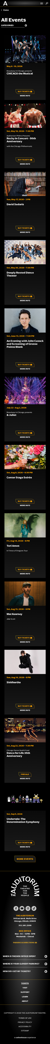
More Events (25, 859)
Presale (25, 774)
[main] (25, 439)
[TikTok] (33, 908)
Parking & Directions (23, 943)
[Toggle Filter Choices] (15, 25)
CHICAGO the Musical (20, 73)
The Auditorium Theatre (5, 3)
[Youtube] (22, 908)
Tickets (25, 983)
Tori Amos (13, 545)
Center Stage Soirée (19, 477)
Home (6, 10)
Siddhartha (14, 682)
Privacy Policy (25, 1022)
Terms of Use (25, 1018)
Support (25, 992)
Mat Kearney (14, 614)
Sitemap (25, 1031)
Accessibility (25, 1026)
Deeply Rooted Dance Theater (20, 274)
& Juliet (11, 414)
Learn (25, 997)
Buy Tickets (25, 91)
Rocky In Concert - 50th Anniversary (21, 140)
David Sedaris (15, 204)
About (25, 1001)
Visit (25, 988)
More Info (25, 96)
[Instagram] (27, 908)
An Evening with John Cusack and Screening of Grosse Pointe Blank (25, 343)
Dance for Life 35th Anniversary (18, 754)
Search (47, 3)
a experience (25, 1037)
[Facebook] (16, 908)
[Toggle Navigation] (41, 3)
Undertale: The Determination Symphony (23, 820)
